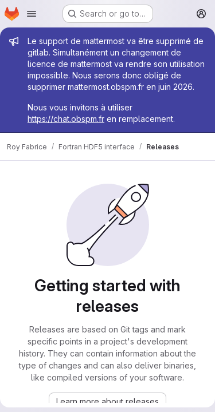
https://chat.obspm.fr (66, 119)
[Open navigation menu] (31, 14)
